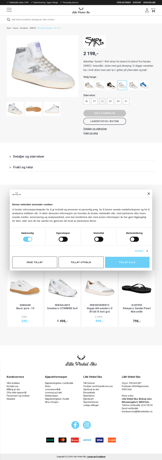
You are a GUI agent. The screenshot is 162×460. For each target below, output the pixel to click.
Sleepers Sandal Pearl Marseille (137, 310)
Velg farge (89, 76)
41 (126, 101)
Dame (15, 28)
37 (94, 101)
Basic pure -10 (25, 308)
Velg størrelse (104, 113)
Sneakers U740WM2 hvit (62, 308)
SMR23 (33, 28)
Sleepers (136, 305)
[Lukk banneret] (149, 193)
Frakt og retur (90, 133)
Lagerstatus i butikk (104, 121)
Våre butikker (124, 2)
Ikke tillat (35, 262)
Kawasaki (25, 305)
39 (110, 101)
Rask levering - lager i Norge (46, 2)
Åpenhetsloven (91, 402)
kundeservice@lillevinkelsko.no (137, 411)
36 (86, 101)
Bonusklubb (149, 2)
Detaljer (139, 251)
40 (118, 101)
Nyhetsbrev (89, 395)
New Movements (99, 305)
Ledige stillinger (91, 405)
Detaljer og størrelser (95, 128)
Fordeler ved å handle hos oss (98, 386)
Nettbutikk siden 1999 (18, 2)
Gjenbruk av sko (91, 389)
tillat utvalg (81, 262)
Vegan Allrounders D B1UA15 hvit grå (100, 310)
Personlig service (70, 2)
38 (102, 101)
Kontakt (137, 2)
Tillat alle (127, 262)
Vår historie (89, 383)
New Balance (62, 305)
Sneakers (24, 28)
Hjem (9, 28)
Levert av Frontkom (96, 457)
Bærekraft (88, 399)
